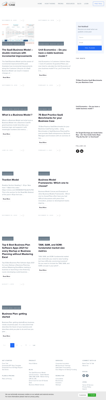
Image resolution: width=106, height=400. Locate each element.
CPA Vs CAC (33, 379)
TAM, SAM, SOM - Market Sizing (39, 376)
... (11, 73)
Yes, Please (90, 48)
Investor (53, 44)
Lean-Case (17, 44)
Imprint (84, 389)
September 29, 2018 (46, 20)
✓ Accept (92, 395)
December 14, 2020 (45, 215)
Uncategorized (8, 174)
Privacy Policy (86, 387)
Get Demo (5, 369)
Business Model (8, 44)
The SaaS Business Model (37, 372)
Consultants (59, 379)
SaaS (22, 44)
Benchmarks (43, 109)
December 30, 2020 (9, 215)
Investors (58, 383)
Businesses (59, 381)
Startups (58, 385)
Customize (82, 395)
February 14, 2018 (45, 85)
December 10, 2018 (9, 20)
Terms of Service (87, 385)
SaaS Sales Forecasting (63, 367)
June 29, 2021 (7, 150)
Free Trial (5, 363)
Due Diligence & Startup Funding (66, 369)
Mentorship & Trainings (63, 365)
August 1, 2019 (8, 284)
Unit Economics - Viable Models (39, 375)
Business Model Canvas (36, 385)
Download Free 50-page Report (12, 367)
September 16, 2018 (9, 85)
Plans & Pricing (7, 379)
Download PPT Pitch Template (11, 365)
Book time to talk (88, 363)
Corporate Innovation (62, 363)
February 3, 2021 (45, 150)
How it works (33, 363)
